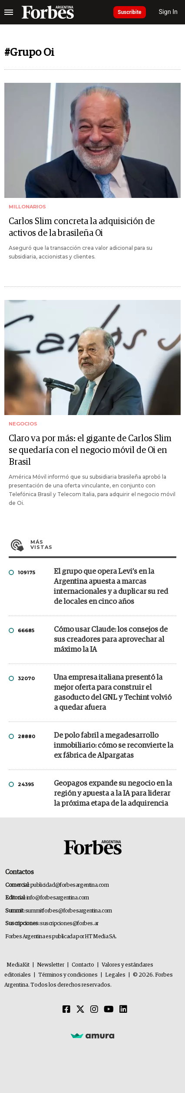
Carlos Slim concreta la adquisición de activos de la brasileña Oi (82, 227)
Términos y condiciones (68, 975)
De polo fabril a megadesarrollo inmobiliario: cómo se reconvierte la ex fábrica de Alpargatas (113, 745)
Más (103, 544)
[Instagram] (94, 1009)
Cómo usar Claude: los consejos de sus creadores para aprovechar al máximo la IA (111, 640)
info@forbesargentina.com (57, 898)
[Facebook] (66, 1009)
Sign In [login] (168, 12)
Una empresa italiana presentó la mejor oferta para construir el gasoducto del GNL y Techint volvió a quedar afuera (113, 693)
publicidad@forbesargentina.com (69, 885)
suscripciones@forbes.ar (69, 923)
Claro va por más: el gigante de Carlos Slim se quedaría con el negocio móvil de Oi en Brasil (90, 450)
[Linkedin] (123, 1009)
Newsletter (50, 965)
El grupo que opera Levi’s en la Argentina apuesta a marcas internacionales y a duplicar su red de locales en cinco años (111, 587)
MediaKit (18, 965)
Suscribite (130, 12)
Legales (115, 975)
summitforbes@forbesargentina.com (68, 911)
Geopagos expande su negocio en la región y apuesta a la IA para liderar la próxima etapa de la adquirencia (113, 793)
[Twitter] (80, 1009)
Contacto (83, 965)
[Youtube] (109, 1009)
